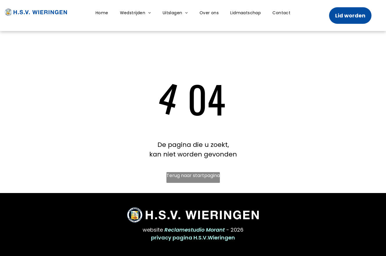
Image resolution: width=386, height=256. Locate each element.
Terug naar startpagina (193, 175)
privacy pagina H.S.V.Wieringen (193, 237)
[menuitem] (102, 12)
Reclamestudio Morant (194, 229)
